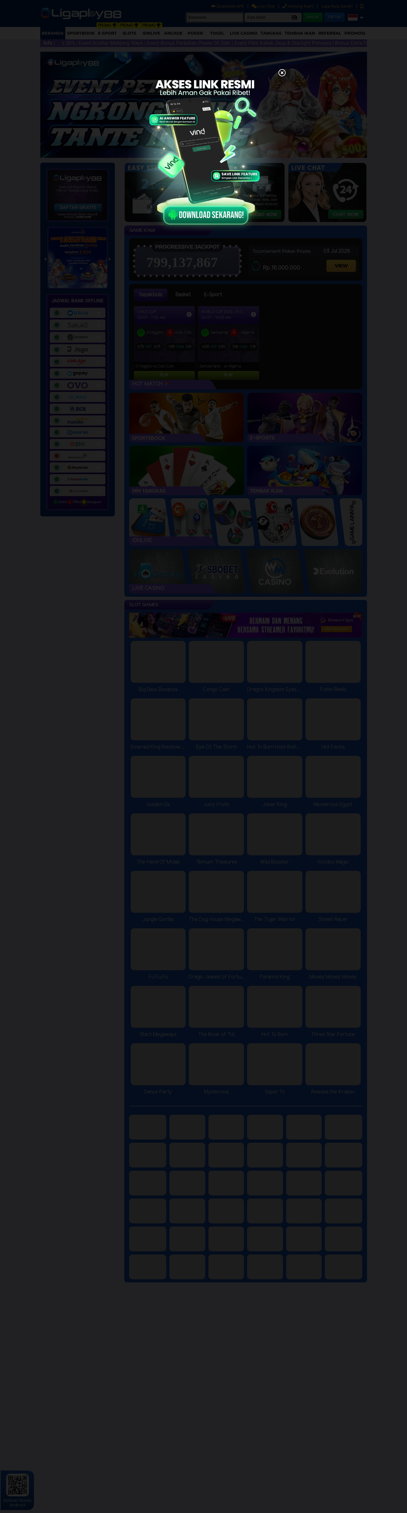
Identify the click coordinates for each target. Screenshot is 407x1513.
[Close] (282, 73)
